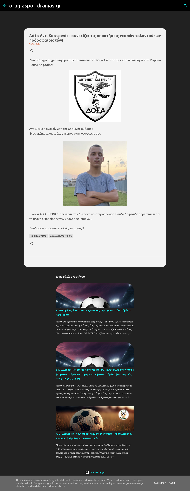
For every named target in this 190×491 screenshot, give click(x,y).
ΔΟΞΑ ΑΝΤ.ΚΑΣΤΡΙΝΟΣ (61, 236)
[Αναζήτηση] (66, 6)
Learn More (159, 483)
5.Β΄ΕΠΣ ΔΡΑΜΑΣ (38, 236)
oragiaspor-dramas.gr (35, 5)
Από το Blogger (95, 472)
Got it (172, 483)
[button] (31, 50)
